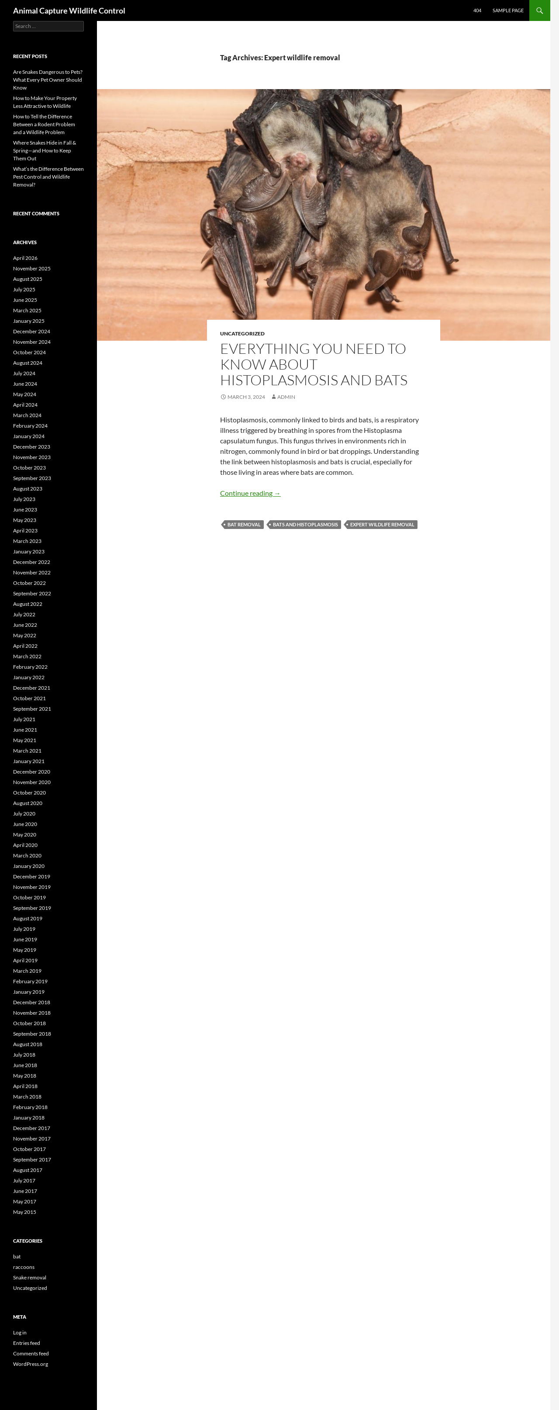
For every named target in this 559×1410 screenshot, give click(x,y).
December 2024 (31, 331)
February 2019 (30, 981)
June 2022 (25, 625)
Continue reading (250, 493)
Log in (20, 1332)
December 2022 (31, 562)
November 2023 (32, 457)
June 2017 (25, 1191)
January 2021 (29, 761)
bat (17, 1256)
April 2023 (25, 530)
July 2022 (24, 614)
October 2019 (29, 897)
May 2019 (24, 950)
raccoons (24, 1267)
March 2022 (27, 656)
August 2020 (27, 803)
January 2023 (29, 551)
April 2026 (25, 258)
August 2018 (27, 1044)
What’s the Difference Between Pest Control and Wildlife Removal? (48, 177)
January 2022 (29, 677)
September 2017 (32, 1159)
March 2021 (27, 750)
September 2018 (32, 1033)
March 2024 (27, 415)
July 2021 (24, 719)
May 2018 (24, 1075)
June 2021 (25, 729)
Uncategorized (242, 333)
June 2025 (25, 300)
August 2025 (27, 279)
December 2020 (31, 771)
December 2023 (31, 446)
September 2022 (32, 593)
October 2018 (29, 1023)
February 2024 (30, 425)
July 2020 (24, 813)
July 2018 (24, 1054)
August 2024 (27, 362)
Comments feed (31, 1353)
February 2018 (30, 1107)
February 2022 (30, 667)
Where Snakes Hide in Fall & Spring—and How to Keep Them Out (44, 150)
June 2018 (25, 1065)
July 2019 (24, 929)
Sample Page (508, 10)
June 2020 (25, 824)
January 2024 (29, 436)
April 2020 (25, 845)
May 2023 (24, 520)
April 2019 (25, 960)
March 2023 (27, 541)
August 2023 (27, 488)
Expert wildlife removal (382, 524)
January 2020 (29, 866)
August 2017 (27, 1170)
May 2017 (24, 1201)
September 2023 (32, 478)
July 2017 (24, 1180)
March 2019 (27, 971)
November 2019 (32, 887)
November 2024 (32, 342)
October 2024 (29, 352)
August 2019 (27, 918)
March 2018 (27, 1096)
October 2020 (29, 792)
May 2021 (24, 740)
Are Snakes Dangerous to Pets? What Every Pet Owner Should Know (48, 80)
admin (286, 397)
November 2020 (32, 782)
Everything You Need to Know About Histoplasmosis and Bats (313, 364)
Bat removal (244, 524)
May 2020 (24, 834)
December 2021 (31, 687)
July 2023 (24, 499)
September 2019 (32, 908)
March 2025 (27, 310)
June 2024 (25, 383)
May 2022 (24, 635)
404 (477, 10)
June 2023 (25, 509)
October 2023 (29, 467)
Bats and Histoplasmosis (305, 524)
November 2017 (32, 1138)
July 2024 (24, 373)
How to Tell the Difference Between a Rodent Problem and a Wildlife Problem (44, 124)
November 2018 (32, 1012)
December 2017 (31, 1128)
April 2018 (25, 1086)
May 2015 (24, 1212)
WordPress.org (30, 1364)
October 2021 (29, 698)
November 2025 (32, 268)
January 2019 (29, 991)
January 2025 (29, 321)
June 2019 (25, 939)
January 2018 (29, 1117)
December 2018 (31, 1002)
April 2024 (25, 404)
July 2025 (24, 289)
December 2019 (31, 876)
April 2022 (25, 646)
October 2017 (29, 1149)
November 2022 (32, 572)
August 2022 (27, 604)
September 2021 (32, 708)
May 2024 (24, 394)
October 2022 (29, 583)
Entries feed (26, 1343)
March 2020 (27, 855)
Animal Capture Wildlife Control (69, 10)
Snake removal (29, 1277)
